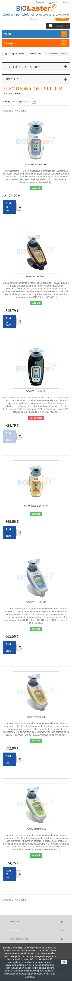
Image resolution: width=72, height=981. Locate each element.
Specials (12, 79)
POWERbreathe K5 (36, 276)
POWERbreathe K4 (36, 391)
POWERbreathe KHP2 (36, 506)
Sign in (65, 2)
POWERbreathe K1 (36, 828)
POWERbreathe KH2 (36, 164)
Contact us (39, 2)
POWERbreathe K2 (36, 717)
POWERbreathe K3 (36, 602)
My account (15, 930)
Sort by (6, 101)
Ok (64, 962)
